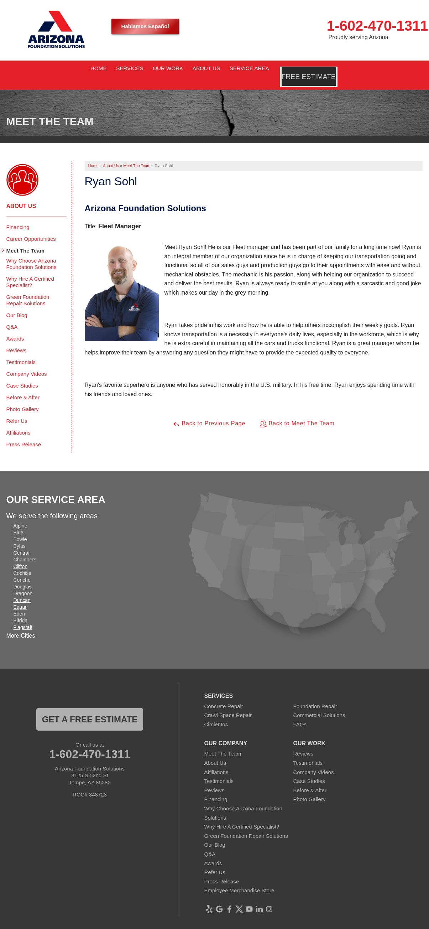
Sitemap (297, 923)
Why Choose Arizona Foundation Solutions (31, 253)
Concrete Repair (223, 695)
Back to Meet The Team (297, 413)
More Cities (20, 625)
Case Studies (22, 375)
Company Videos (26, 363)
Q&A (12, 316)
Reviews (16, 340)
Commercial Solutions (319, 705)
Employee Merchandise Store (239, 880)
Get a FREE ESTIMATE (89, 708)
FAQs (300, 714)
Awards (15, 328)
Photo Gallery (22, 398)
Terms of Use (267, 923)
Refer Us (16, 410)
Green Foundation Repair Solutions (27, 289)
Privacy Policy (230, 923)
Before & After (23, 387)
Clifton (21, 556)
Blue (18, 522)
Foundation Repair (315, 695)
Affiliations (18, 422)
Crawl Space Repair (228, 705)
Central (22, 542)
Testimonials (21, 351)
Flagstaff (23, 616)
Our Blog (16, 304)
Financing (18, 216)
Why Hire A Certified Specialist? (30, 271)
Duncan (22, 589)
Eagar (20, 596)
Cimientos (216, 714)
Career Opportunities (31, 228)
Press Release (23, 434)
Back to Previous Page (209, 413)
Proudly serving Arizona (358, 37)
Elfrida (21, 610)
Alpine (20, 515)
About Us (21, 195)
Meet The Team (25, 240)
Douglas (23, 576)
